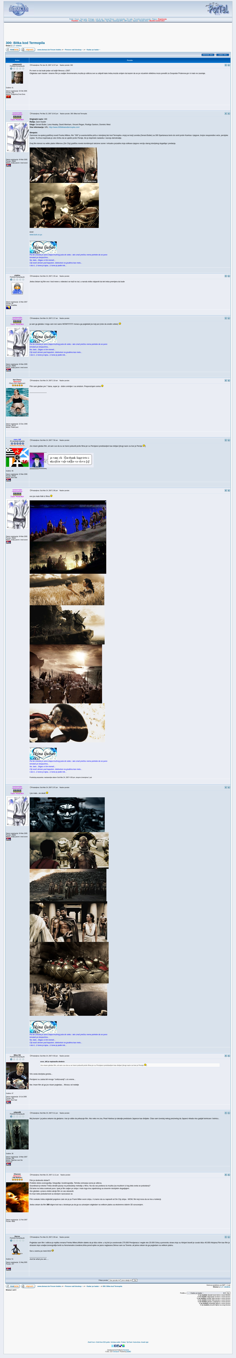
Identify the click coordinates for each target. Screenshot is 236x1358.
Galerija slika (100, 21)
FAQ (80, 21)
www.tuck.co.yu (36, 235)
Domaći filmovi (109, 19)
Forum (77, 19)
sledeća (19, 46)
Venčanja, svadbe (115, 1342)
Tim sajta (130, 19)
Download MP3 (118, 21)
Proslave (123, 1342)
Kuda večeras (136, 1342)
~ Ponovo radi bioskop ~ (73, 50)
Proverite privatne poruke (142, 19)
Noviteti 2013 (143, 21)
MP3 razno (128, 21)
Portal (71, 19)
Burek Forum (91, 1342)
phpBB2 (128, 1351)
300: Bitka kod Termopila (25, 43)
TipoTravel (129, 1342)
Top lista (108, 21)
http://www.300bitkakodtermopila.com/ (64, 127)
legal (147, 1342)
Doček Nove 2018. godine (103, 1342)
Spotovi (135, 21)
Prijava (154, 19)
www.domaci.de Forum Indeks (49, 50)
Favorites (91, 21)
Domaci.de (126, 1350)
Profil (85, 21)
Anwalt (143, 1342)
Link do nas (99, 19)
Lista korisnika (120, 19)
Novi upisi (83, 19)
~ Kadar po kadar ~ (92, 50)
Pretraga (91, 19)
